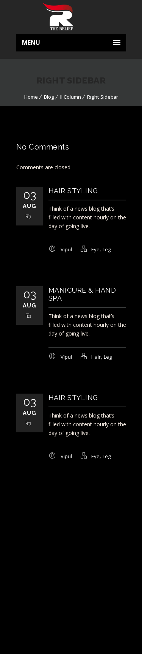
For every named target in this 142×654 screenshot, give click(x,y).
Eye (95, 249)
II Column (70, 96)
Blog (49, 96)
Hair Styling (73, 191)
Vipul (66, 249)
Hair (96, 356)
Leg (107, 249)
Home (31, 96)
